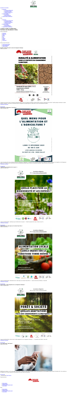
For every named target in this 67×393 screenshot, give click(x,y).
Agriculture (4, 33)
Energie (3, 39)
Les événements (6, 14)
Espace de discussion (7, 15)
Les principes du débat (7, 11)
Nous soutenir (4, 385)
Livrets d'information (5, 45)
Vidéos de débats (5, 46)
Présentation (4, 9)
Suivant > (10, 375)
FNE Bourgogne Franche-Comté (7, 390)
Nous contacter (4, 383)
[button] (4, 7)
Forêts (3, 37)
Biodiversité (4, 34)
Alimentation (4, 40)
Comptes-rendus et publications (7, 16)
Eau (3, 36)
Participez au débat (5, 13)
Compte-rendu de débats (6, 44)
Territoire (3, 38)
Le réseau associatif (7, 12)
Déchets (3, 35)
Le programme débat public (8, 10)
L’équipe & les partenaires (8, 22)
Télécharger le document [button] (4, 104)
